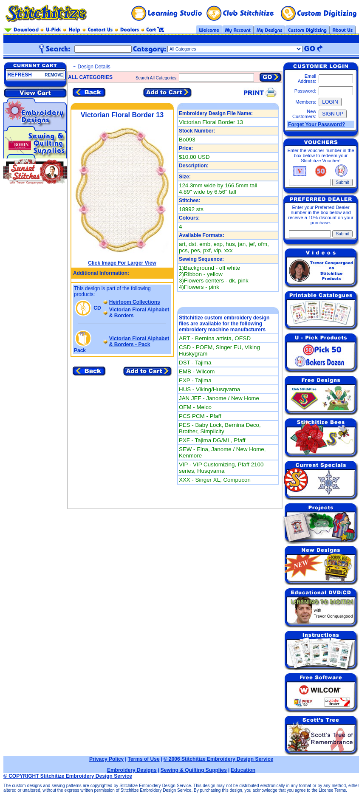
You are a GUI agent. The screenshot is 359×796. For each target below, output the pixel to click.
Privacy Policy (106, 759)
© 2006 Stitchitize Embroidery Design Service (218, 759)
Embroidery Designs (132, 770)
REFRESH (20, 75)
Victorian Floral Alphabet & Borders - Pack (139, 341)
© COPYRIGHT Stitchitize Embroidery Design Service (67, 776)
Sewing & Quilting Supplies (194, 770)
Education (243, 770)
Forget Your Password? (316, 124)
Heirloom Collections (134, 302)
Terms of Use (143, 759)
